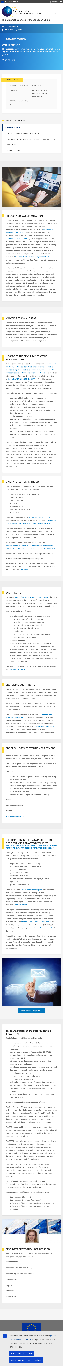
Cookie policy (12, 145)
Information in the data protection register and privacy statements (39, 93)
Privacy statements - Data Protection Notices (25, 134)
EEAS (3, 26)
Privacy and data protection (19, 85)
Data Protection (12, 128)
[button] (6, 30)
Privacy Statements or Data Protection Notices (32, 597)
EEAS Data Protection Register (31, 890)
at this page (23, 569)
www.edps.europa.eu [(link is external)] (15, 817)
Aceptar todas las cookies (21, 1353)
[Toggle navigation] (58, 11)
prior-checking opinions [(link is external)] (43, 928)
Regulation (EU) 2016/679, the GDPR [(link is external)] (23, 379)
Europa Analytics (13, 150)
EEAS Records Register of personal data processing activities (31, 139)
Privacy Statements (20, 905)
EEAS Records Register (30, 1010)
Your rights (13, 90)
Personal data (36, 85)
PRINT (18, 30)
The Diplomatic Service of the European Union (26, 20)
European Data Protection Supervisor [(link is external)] (36, 922)
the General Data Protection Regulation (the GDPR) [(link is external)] (35, 257)
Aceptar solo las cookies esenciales (25, 1360)
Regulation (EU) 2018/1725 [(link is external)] (17, 239)
